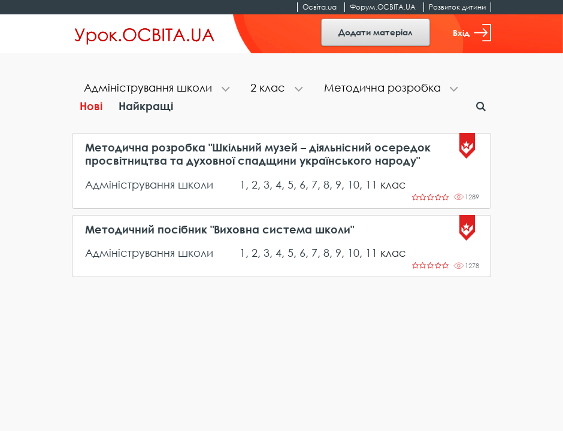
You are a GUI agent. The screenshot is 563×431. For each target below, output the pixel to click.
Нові (91, 106)
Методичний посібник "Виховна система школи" (219, 229)
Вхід (472, 32)
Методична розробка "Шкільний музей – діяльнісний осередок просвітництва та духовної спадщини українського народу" (258, 154)
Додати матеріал (375, 32)
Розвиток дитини (457, 6)
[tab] (155, 89)
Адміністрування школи (149, 184)
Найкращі (146, 106)
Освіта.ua (319, 6)
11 (371, 184)
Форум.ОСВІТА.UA (383, 6)
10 (353, 184)
